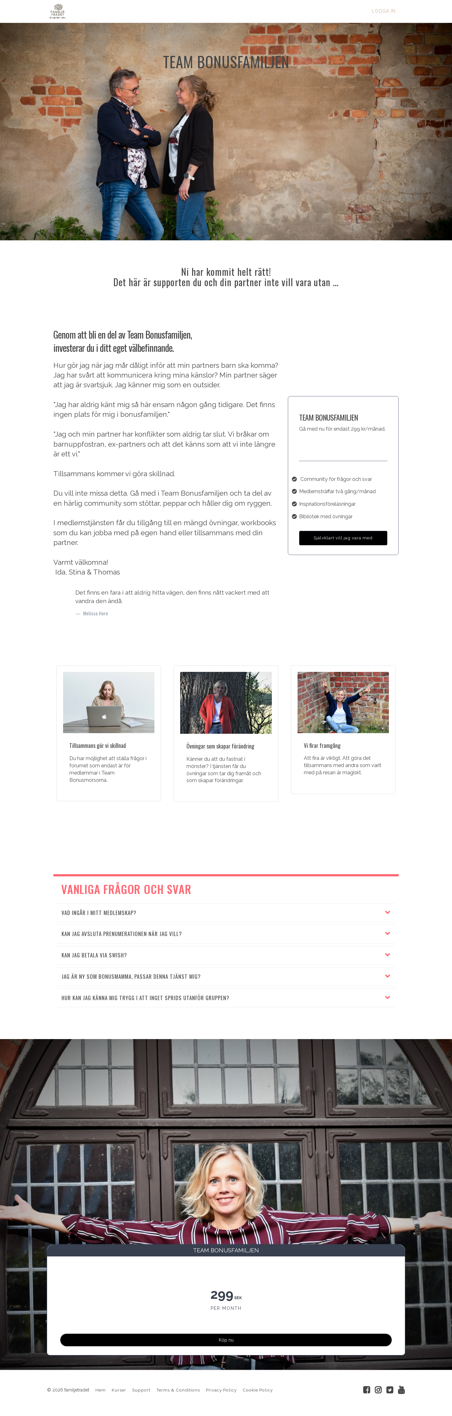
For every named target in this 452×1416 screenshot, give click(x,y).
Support (141, 1391)
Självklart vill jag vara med (343, 537)
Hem (100, 1391)
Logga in (384, 11)
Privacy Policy (221, 1391)
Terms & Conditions (178, 1391)
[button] (226, 913)
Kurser (119, 1391)
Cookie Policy (258, 1391)
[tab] (226, 913)
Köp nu (226, 1336)
